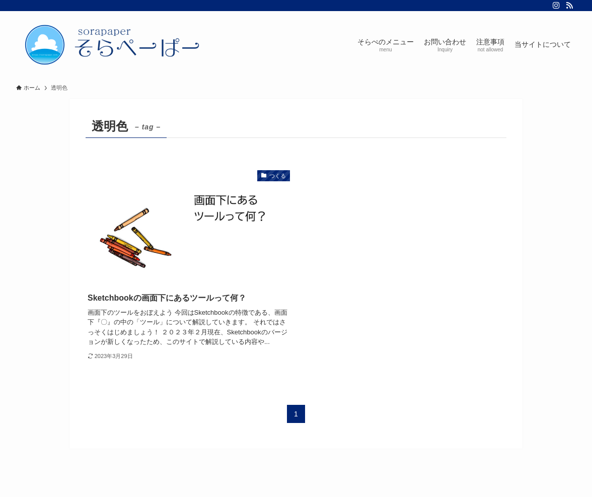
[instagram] (556, 5)
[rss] (569, 5)
